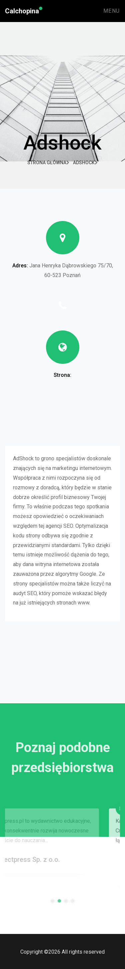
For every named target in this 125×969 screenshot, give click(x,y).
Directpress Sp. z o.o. (39, 863)
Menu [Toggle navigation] (111, 11)
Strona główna (48, 162)
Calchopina (22, 11)
